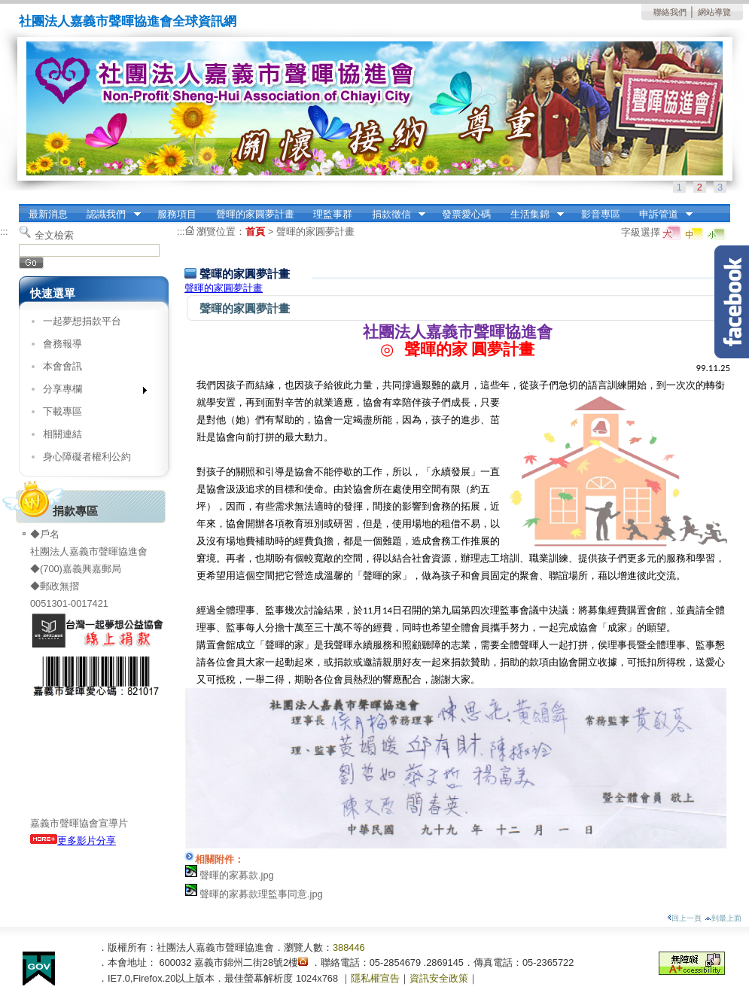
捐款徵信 (393, 215)
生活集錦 (532, 215)
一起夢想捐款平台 (82, 321)
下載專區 (62, 411)
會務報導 (62, 343)
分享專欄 (90, 391)
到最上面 (723, 918)
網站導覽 (714, 12)
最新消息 (48, 214)
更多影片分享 (73, 840)
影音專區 (600, 214)
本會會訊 (62, 366)
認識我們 (109, 215)
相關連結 (62, 434)
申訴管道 (661, 215)
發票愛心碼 (466, 214)
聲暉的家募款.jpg (236, 875)
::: (23, 209)
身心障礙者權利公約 (87, 456)
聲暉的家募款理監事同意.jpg (261, 894)
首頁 (255, 231)
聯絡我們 (670, 12)
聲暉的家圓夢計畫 (255, 214)
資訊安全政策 (439, 978)
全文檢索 (54, 235)
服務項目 (176, 214)
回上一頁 (684, 918)
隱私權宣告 (375, 978)
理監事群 (332, 214)
